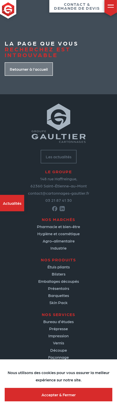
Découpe (58, 350)
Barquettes (58, 295)
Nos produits (58, 259)
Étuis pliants (58, 266)
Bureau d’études (58, 321)
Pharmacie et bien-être (58, 226)
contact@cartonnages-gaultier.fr (58, 193)
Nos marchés (58, 219)
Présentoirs (58, 288)
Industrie (58, 247)
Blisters (58, 273)
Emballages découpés (58, 281)
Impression (58, 335)
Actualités (12, 202)
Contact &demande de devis (77, 6)
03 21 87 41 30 (58, 200)
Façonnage (58, 357)
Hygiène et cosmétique (58, 233)
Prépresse (58, 328)
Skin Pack (58, 302)
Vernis (58, 342)
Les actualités (58, 156)
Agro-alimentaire (59, 240)
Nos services (58, 314)
